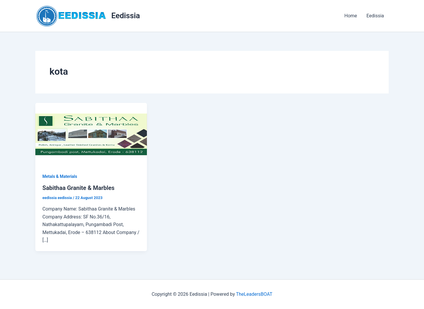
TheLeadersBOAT (254, 294)
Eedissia (125, 15)
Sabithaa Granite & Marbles (78, 187)
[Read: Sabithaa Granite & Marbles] (91, 134)
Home (350, 16)
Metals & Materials (59, 176)
